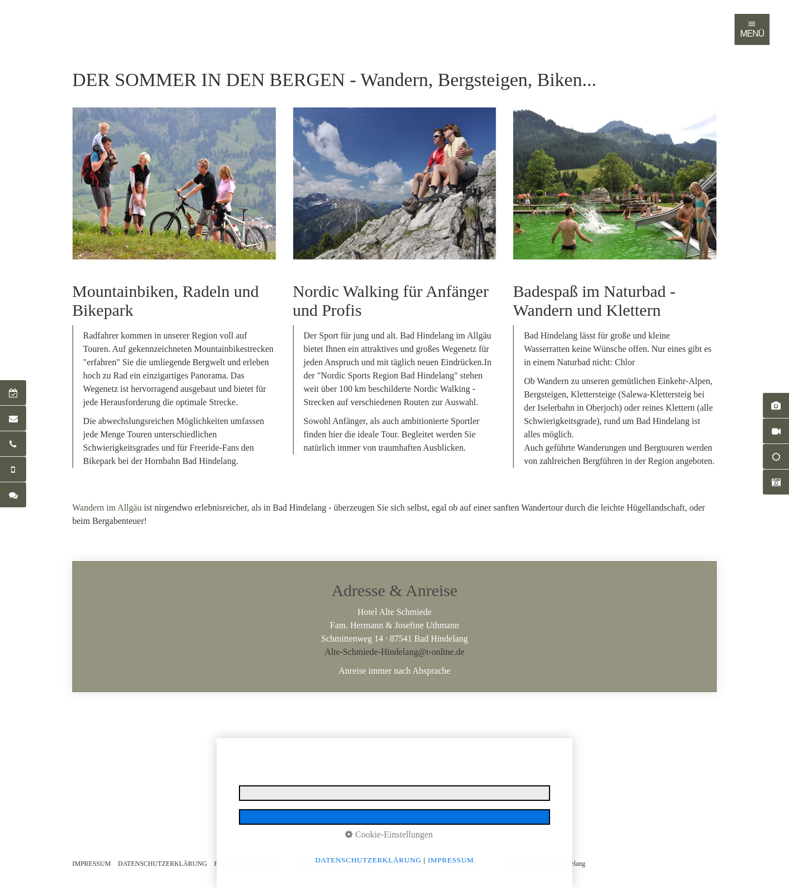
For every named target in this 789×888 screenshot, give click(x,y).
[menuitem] (84, 18)
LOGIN (469, 863)
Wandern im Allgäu (107, 507)
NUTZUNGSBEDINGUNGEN (336, 863)
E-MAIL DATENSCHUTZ (250, 863)
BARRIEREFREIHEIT (417, 863)
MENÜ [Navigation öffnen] (752, 28)
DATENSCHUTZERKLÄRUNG (162, 863)
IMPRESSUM (91, 863)
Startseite (83, 18)
